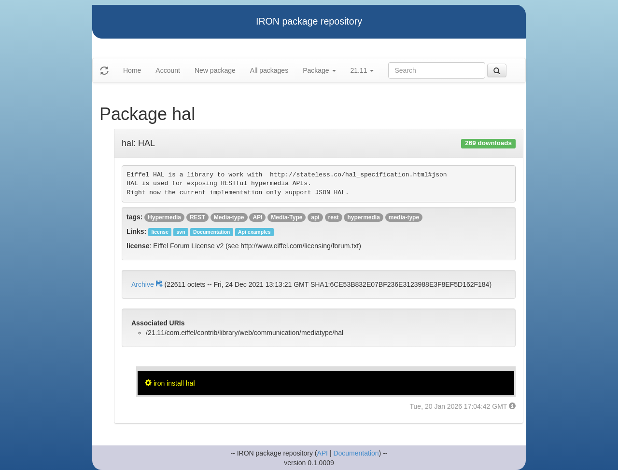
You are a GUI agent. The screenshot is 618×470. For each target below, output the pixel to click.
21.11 (362, 70)
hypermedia (363, 217)
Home (132, 70)
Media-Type (286, 217)
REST (197, 217)
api (315, 217)
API (257, 217)
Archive (147, 284)
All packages (269, 70)
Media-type (229, 217)
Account (167, 70)
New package (215, 70)
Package (319, 70)
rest (333, 217)
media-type (404, 217)
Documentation (356, 453)
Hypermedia (164, 217)
